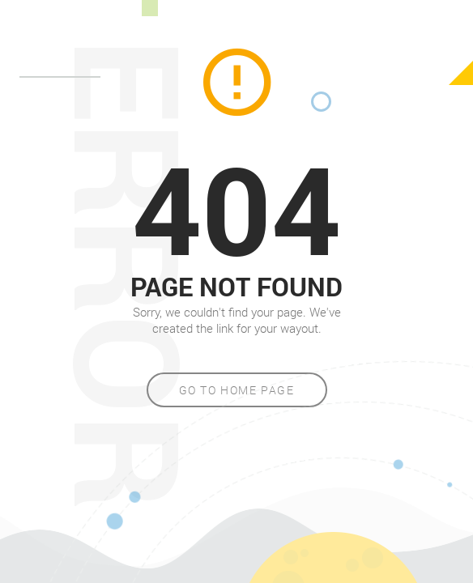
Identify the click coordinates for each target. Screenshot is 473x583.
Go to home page (237, 390)
